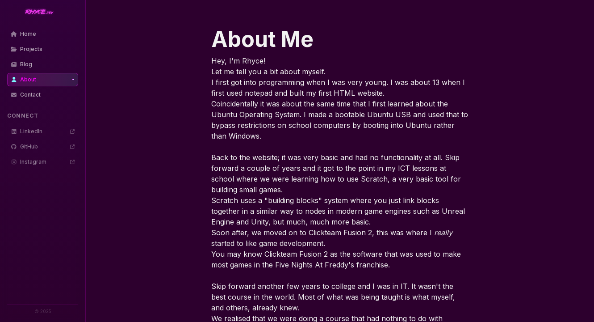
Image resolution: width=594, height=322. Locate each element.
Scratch (374, 178)
